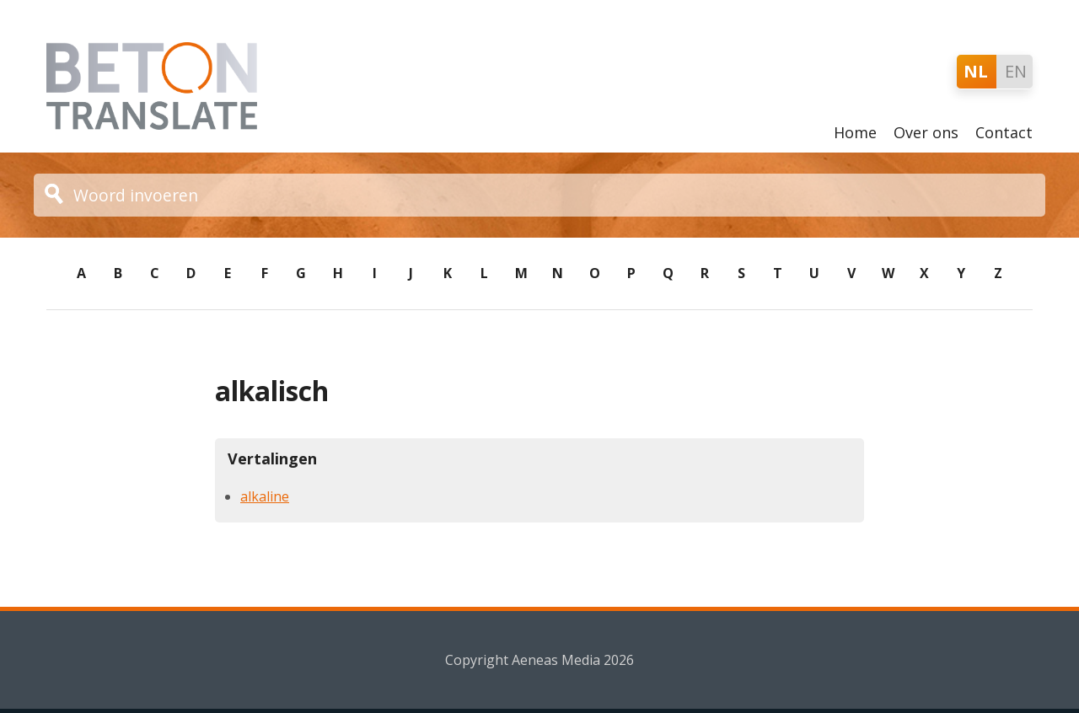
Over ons (926, 132)
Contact (1004, 132)
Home (855, 132)
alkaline (264, 496)
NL (976, 71)
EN (1016, 71)
